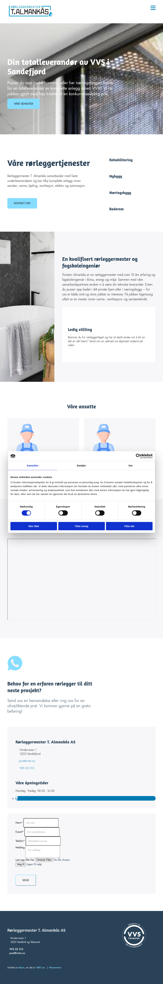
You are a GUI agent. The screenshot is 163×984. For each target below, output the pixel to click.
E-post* (20, 832)
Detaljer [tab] (81, 465)
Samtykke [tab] (32, 465)
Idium (21, 967)
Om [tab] (130, 465)
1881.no (40, 967)
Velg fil (21, 864)
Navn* (19, 823)
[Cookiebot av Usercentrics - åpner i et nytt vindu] (138, 456)
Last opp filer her (25, 860)
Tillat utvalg (81, 526)
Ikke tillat (33, 526)
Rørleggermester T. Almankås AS (36, 930)
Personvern (55, 967)
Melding (20, 847)
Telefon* (20, 841)
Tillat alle (129, 526)
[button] (23, 104)
